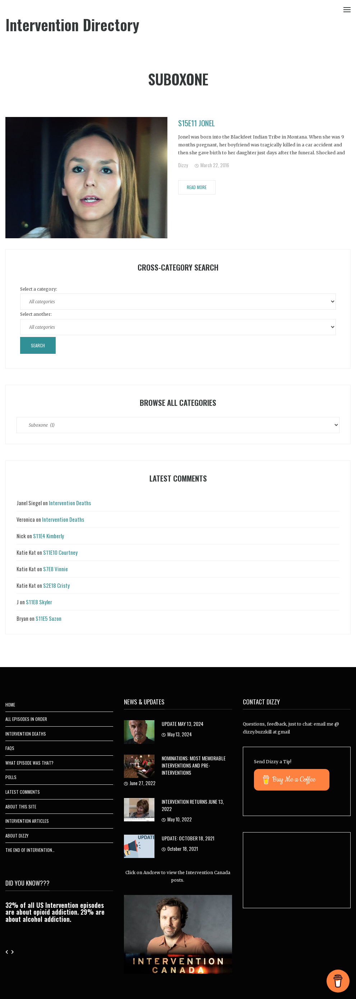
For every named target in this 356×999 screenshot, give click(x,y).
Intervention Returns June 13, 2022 (193, 805)
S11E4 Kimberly (48, 536)
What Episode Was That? (29, 763)
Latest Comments (22, 792)
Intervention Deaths (70, 503)
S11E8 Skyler (39, 602)
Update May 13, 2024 (182, 723)
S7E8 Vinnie (55, 569)
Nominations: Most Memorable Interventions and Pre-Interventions (194, 765)
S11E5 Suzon (48, 618)
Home (10, 705)
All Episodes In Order (26, 719)
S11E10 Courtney (60, 552)
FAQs (9, 748)
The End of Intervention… (30, 850)
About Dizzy (16, 835)
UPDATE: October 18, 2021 (188, 838)
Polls (11, 777)
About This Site (20, 806)
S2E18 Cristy (56, 585)
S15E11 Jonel (196, 122)
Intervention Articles (27, 821)
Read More (197, 187)
